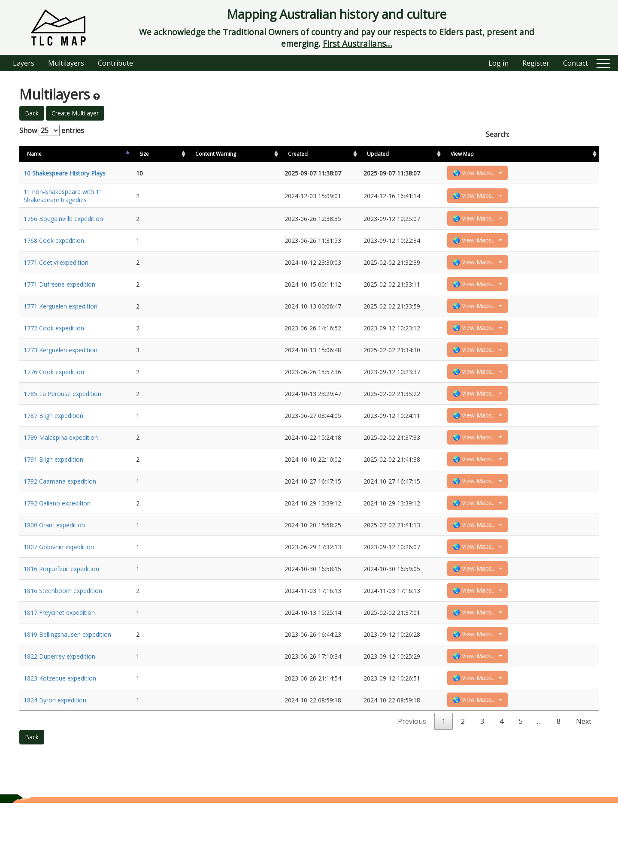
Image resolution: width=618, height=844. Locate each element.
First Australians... (357, 43)
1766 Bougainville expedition (63, 221)
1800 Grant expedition (54, 552)
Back (32, 113)
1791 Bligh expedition (53, 481)
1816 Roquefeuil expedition (61, 599)
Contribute (115, 63)
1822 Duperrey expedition (59, 693)
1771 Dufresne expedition (59, 292)
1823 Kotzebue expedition (60, 717)
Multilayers (66, 63)
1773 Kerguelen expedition (60, 363)
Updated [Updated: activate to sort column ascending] (502, 153)
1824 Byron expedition (55, 740)
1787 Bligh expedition (53, 434)
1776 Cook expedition (54, 386)
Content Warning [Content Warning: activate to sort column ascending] (211, 153)
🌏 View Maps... (561, 173)
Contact (575, 63)
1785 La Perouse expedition (62, 410)
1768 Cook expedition (54, 245)
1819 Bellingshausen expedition (67, 670)
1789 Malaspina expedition (61, 457)
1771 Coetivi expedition (56, 268)
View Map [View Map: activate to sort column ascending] (548, 153)
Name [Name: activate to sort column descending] (34, 153)
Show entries (51, 130)
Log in (498, 63)
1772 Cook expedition (54, 339)
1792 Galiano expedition (57, 528)
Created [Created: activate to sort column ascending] (456, 153)
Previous (412, 762)
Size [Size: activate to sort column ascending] (171, 153)
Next (583, 762)
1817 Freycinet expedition (59, 646)
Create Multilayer (75, 113)
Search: (542, 134)
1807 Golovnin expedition (59, 575)
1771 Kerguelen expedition (60, 316)
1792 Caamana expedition (60, 504)
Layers (23, 63)
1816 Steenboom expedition (63, 622)
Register (535, 63)
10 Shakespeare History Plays (65, 174)
